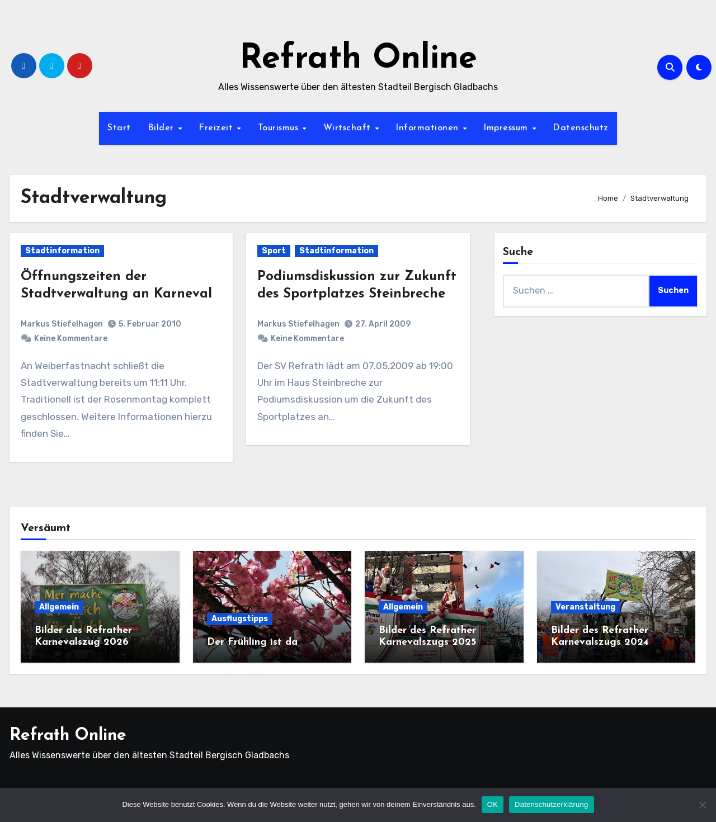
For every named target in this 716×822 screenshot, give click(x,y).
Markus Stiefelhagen (62, 324)
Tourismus (280, 128)
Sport (274, 251)
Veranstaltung (585, 607)
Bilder (162, 128)
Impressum (507, 128)
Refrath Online (358, 59)
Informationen (428, 128)
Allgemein (59, 607)
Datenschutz (581, 128)
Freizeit (217, 128)
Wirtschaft (348, 128)
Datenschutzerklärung (551, 804)
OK (492, 804)
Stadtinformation (62, 251)
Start (119, 128)
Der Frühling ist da (252, 642)
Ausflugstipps (239, 618)
